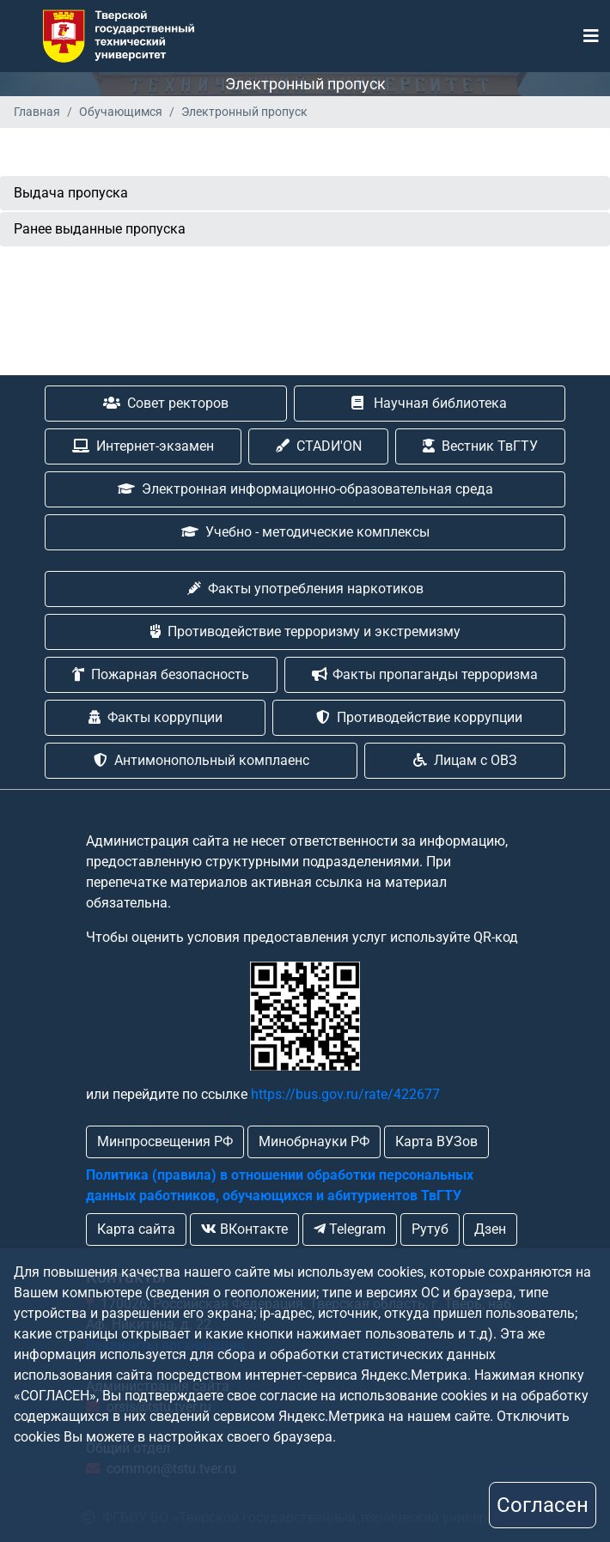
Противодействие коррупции (419, 717)
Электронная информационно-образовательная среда (305, 489)
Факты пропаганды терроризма (425, 674)
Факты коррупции (155, 717)
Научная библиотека (429, 403)
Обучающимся (120, 111)
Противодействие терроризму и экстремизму (305, 631)
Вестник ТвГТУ (480, 446)
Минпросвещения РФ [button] (165, 1141)
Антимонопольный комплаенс (201, 760)
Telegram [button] (350, 1229)
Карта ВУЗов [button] (436, 1141)
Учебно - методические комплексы (305, 532)
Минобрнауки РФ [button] (314, 1141)
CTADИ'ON (319, 446)
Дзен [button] (490, 1229)
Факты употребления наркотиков (305, 588)
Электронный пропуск (244, 111)
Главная (37, 111)
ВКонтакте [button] (244, 1229)
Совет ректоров (166, 403)
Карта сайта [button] (136, 1229)
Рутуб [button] (430, 1229)
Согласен (543, 1505)
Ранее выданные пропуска (100, 229)
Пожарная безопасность (160, 674)
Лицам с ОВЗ (465, 760)
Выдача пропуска (71, 193)
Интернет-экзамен (143, 446)
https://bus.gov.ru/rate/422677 (345, 1094)
